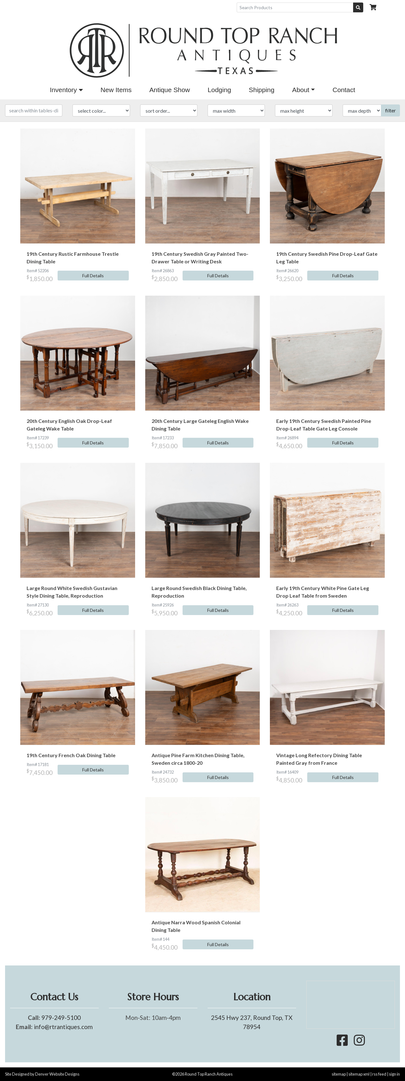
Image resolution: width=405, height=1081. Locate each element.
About (300, 89)
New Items (116, 89)
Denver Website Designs (57, 1074)
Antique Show (169, 89)
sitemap (339, 1074)
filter (390, 110)
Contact (344, 89)
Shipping (261, 89)
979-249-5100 (61, 1017)
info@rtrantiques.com (63, 1026)
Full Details (93, 275)
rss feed (379, 1074)
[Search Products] (295, 7)
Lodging (219, 89)
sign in (394, 1074)
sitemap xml (359, 1074)
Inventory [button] (66, 89)
